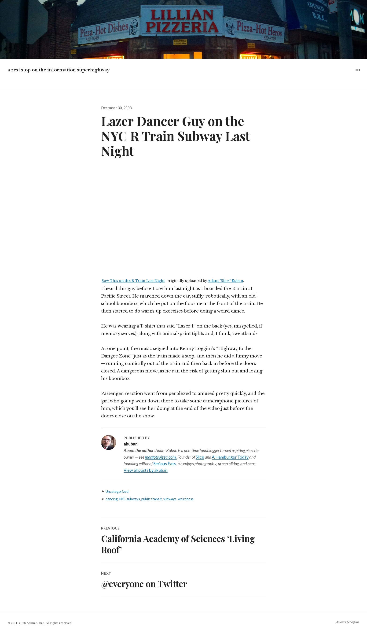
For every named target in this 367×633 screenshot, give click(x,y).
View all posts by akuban (146, 470)
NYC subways (129, 499)
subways (169, 499)
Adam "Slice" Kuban (225, 281)
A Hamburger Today (230, 457)
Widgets (357, 73)
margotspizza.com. (161, 457)
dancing (112, 499)
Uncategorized (117, 491)
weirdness (186, 499)
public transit (151, 499)
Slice (200, 457)
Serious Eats (164, 463)
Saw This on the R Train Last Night (133, 281)
